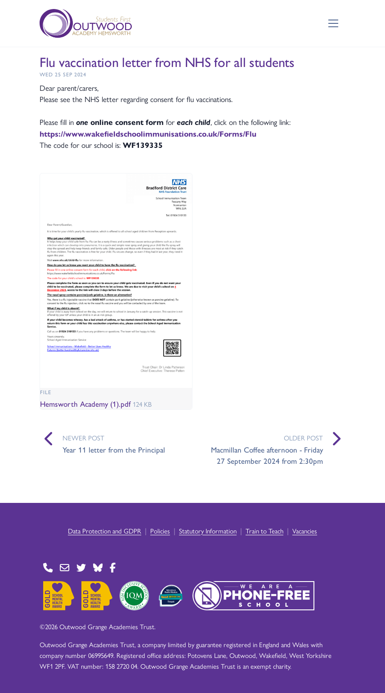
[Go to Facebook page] (113, 568)
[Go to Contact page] (48, 568)
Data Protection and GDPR (104, 530)
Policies (160, 530)
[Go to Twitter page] (81, 568)
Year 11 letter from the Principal (114, 449)
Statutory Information (208, 530)
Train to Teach (264, 530)
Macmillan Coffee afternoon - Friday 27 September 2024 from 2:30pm (267, 455)
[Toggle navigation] (333, 23)
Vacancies (304, 530)
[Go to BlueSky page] (98, 568)
